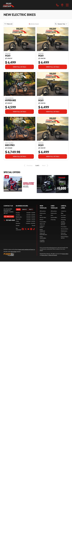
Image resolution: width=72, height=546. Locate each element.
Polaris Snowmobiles (43, 237)
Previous (28, 165)
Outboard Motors (42, 226)
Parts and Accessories (64, 233)
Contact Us (63, 211)
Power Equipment (42, 230)
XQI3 (7, 55)
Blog (62, 213)
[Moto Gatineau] (8, 5)
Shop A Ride (13, 251)
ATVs (41, 215)
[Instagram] (31, 229)
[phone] (57, 5)
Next (45, 165)
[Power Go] (19, 254)
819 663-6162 (9, 220)
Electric (41, 219)
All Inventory (43, 211)
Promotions (64, 226)
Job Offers (63, 217)
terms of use (45, 255)
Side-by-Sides (43, 217)
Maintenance (64, 231)
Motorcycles (43, 213)
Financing (53, 219)
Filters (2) (8, 24)
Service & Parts (64, 228)
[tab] (18, 209)
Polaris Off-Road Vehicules (43, 233)
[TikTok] (34, 229)
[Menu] (67, 5)
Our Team (63, 215)
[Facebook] (23, 229)
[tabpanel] (25, 219)
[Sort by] (61, 24)
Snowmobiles (43, 221)
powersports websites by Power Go (26, 249)
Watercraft (42, 224)
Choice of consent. (52, 255)
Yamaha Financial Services (63, 223)
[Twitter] (25, 229)
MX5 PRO (10, 145)
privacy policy (65, 253)
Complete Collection (42, 241)
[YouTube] (28, 229)
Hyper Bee (10, 100)
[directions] (62, 5)
